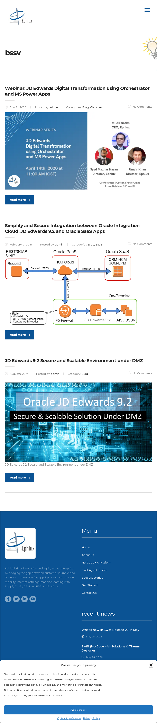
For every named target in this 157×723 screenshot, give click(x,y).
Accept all (79, 710)
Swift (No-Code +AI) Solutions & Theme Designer (111, 648)
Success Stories (92, 577)
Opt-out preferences (69, 718)
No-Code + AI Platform (96, 562)
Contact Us (89, 592)
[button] (151, 665)
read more (20, 200)
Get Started (90, 585)
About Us (88, 555)
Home (86, 547)
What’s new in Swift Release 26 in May (110, 630)
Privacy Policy (91, 718)
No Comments (140, 106)
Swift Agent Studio (94, 570)
